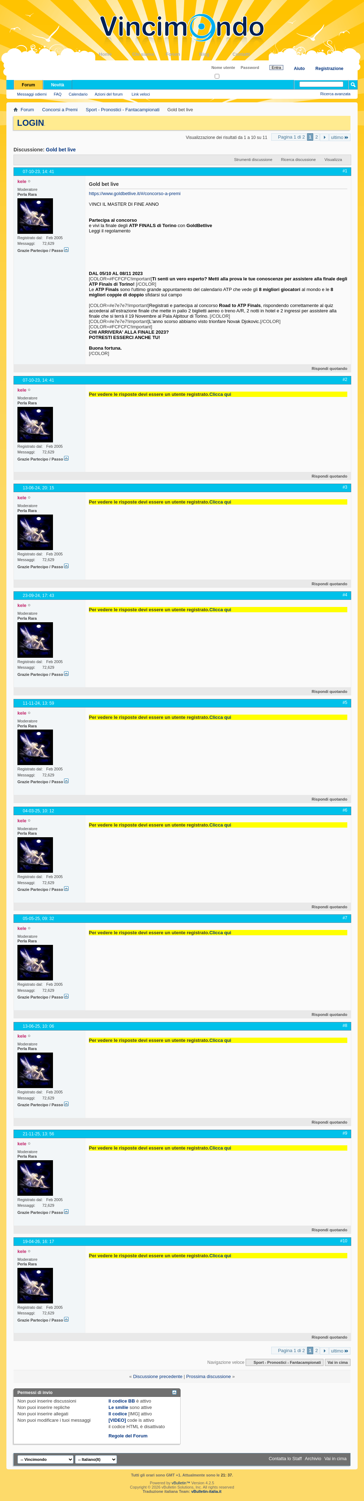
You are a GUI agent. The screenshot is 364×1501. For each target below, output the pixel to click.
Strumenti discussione (253, 159)
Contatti (249, 54)
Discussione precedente (157, 1376)
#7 (345, 917)
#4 (345, 594)
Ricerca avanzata (335, 94)
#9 (345, 1133)
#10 (343, 1240)
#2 (345, 379)
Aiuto (299, 68)
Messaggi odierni (32, 94)
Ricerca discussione (298, 159)
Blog (215, 54)
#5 (345, 702)
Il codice (117, 1413)
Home (115, 54)
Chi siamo (149, 54)
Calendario (78, 94)
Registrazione (329, 68)
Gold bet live (61, 149)
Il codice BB (121, 1401)
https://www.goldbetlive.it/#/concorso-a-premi (135, 193)
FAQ (57, 94)
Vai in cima (337, 1362)
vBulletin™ (181, 1483)
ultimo (340, 137)
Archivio (313, 1458)
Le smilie (118, 1407)
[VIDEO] (117, 1420)
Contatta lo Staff (285, 1458)
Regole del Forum (128, 1435)
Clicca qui (220, 394)
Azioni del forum (109, 94)
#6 (345, 810)
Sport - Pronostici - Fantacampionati (122, 109)
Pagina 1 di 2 (291, 137)
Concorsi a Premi (60, 109)
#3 (345, 487)
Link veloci (141, 94)
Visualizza (333, 159)
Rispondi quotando (326, 368)
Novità (57, 84)
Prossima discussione (208, 1376)
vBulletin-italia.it (206, 1491)
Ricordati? (225, 77)
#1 (345, 170)
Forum (182, 54)
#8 (345, 1025)
